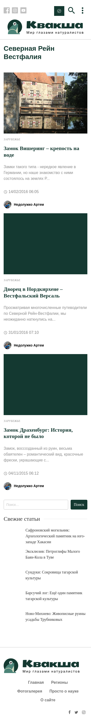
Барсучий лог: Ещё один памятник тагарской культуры (53, 596)
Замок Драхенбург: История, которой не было (38, 433)
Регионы (59, 682)
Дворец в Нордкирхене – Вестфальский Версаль (33, 292)
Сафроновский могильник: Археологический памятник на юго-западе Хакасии (55, 536)
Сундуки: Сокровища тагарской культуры (51, 575)
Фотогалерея (29, 691)
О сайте (48, 700)
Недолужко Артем (29, 204)
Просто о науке (64, 691)
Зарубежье (12, 139)
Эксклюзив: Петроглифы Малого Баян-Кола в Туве (52, 554)
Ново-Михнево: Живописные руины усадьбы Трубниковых (55, 617)
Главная (36, 682)
